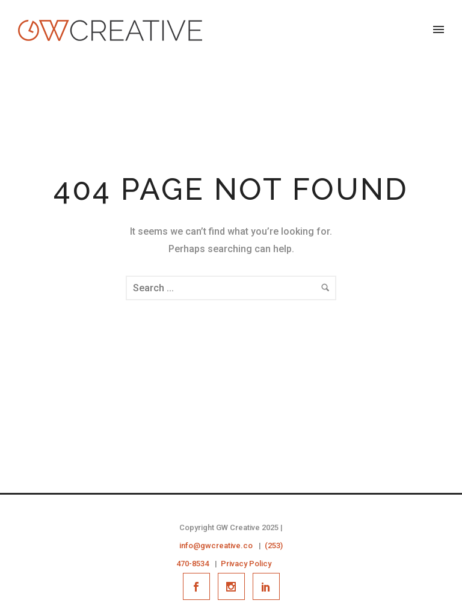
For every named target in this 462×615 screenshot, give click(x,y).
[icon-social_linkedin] (266, 586)
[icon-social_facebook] (199, 586)
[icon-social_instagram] (234, 586)
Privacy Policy (246, 563)
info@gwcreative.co (216, 545)
